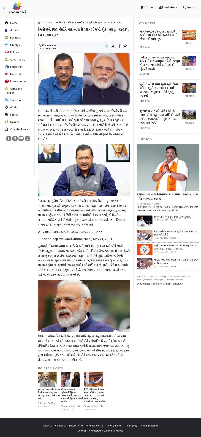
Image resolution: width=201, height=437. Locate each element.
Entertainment (17, 81)
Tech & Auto (15, 100)
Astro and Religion (13, 91)
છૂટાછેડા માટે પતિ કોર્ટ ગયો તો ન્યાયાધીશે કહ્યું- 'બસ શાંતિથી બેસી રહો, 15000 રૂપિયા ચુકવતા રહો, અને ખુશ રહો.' (160, 117)
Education (13, 67)
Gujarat (12, 30)
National (13, 74)
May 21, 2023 (102, 239)
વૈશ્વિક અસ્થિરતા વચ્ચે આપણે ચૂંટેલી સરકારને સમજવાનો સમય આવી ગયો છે (175, 233)
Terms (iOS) (159, 280)
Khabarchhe (49, 45)
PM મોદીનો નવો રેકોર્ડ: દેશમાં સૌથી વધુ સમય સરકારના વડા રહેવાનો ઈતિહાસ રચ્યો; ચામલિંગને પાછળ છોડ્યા (95, 396)
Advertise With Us (182, 276)
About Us (141, 276)
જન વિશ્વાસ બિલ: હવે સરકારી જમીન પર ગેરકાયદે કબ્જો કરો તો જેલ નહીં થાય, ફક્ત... (158, 35)
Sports (11, 115)
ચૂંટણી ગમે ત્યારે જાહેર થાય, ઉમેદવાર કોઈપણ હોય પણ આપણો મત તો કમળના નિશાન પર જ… (175, 247)
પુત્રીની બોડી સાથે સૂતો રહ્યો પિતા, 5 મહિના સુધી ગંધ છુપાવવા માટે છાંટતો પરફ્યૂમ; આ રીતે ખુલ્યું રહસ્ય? (160, 90)
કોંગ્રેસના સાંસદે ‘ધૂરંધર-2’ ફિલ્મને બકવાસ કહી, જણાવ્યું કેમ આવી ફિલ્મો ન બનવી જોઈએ (72, 396)
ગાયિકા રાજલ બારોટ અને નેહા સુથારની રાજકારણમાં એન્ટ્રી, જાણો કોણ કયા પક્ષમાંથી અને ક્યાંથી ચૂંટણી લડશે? (160, 63)
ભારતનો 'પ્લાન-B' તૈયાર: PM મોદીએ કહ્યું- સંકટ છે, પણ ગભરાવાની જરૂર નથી (49, 394)
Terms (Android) (144, 280)
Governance (15, 60)
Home (147, 8)
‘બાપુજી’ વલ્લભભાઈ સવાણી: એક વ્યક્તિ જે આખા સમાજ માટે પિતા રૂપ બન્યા (176, 261)
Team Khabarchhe (175, 280)
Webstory (168, 8)
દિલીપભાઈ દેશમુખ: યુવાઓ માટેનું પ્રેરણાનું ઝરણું (172, 217)
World (11, 107)
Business (13, 38)
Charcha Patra (16, 129)
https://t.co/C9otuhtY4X (84, 232)
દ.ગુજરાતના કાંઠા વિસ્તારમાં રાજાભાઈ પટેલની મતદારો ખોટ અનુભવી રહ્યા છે (167, 196)
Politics (12, 52)
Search (189, 8)
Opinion (12, 122)
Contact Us (153, 276)
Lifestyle (13, 45)
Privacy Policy (166, 276)
